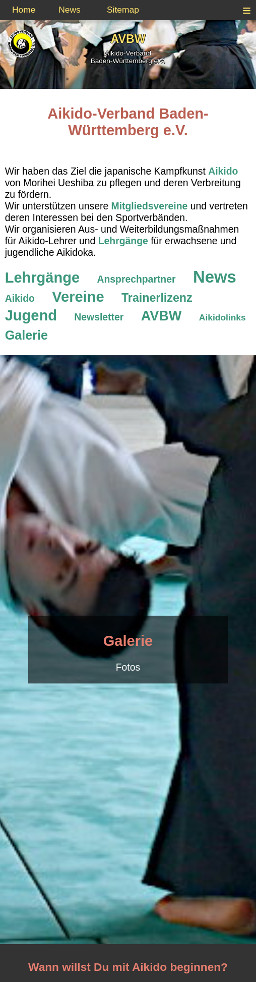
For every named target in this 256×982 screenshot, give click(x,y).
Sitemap (123, 10)
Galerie (128, 641)
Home (23, 10)
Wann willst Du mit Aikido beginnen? (128, 966)
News (69, 10)
